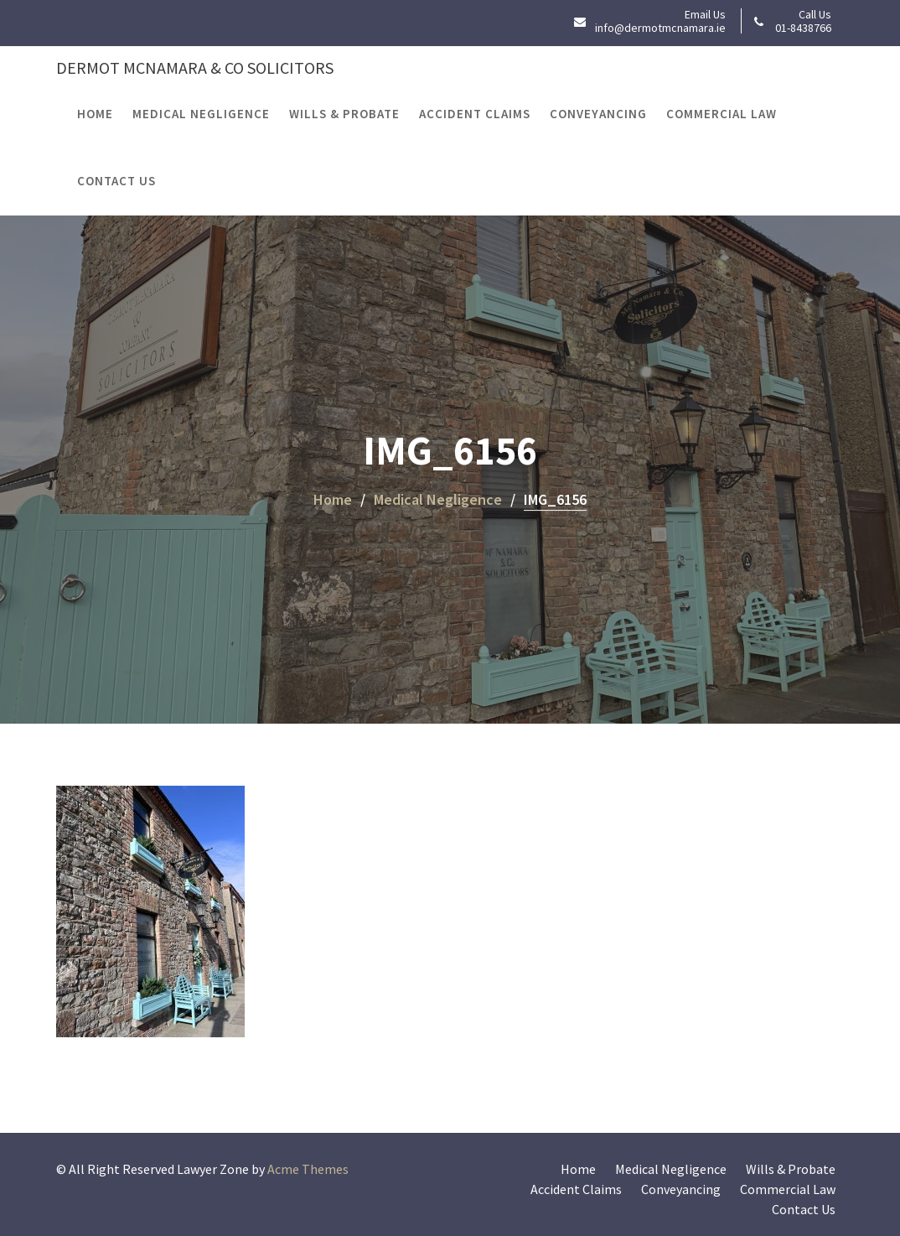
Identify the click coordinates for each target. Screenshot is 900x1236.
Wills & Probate (344, 114)
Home (95, 114)
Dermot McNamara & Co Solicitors (195, 67)
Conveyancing (598, 114)
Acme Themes (308, 1169)
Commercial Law (721, 114)
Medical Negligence (201, 114)
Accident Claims (474, 114)
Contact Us (116, 181)
